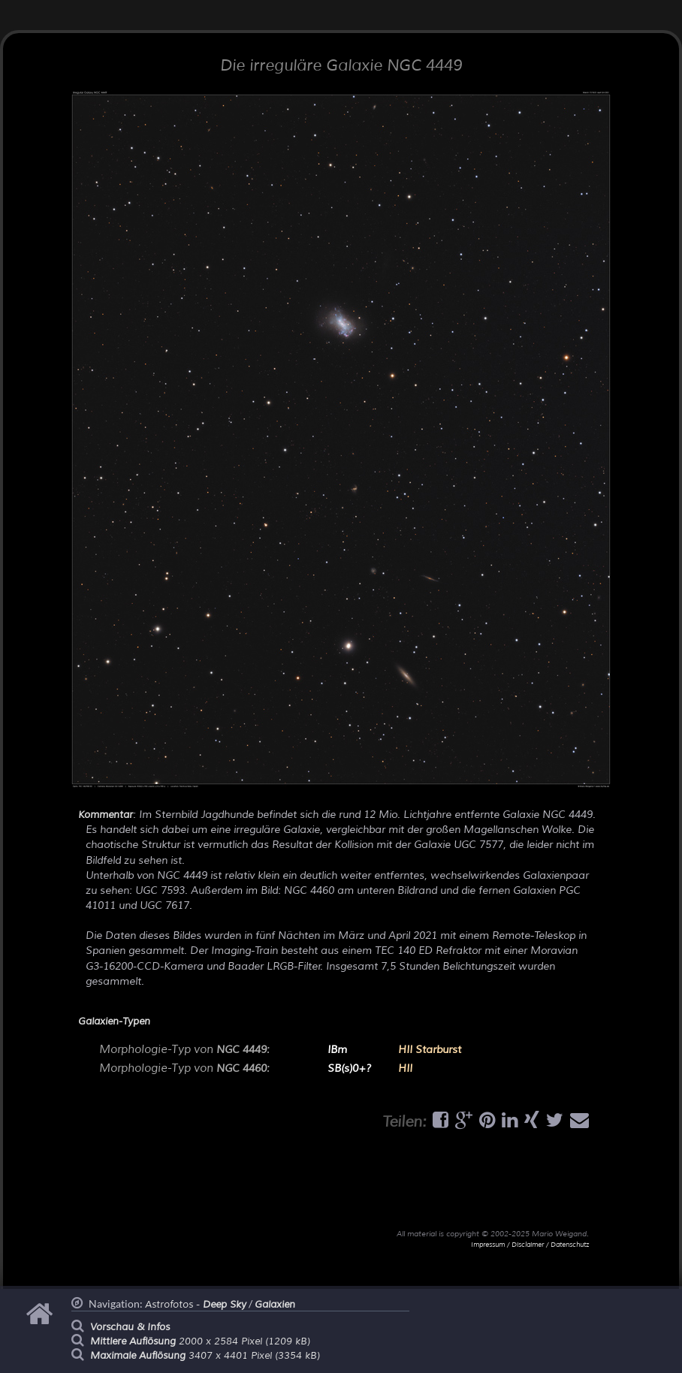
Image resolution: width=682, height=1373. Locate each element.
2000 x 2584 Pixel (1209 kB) (200, 1341)
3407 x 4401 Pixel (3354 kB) (205, 1356)
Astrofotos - (195, 1305)
